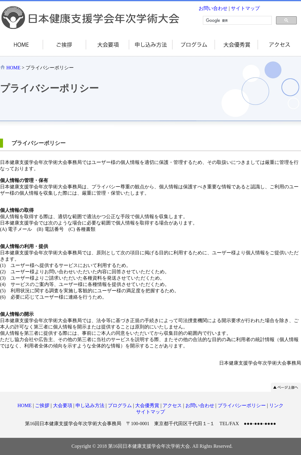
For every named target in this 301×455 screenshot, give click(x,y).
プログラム (120, 405)
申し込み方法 (90, 405)
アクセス (172, 405)
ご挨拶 (42, 405)
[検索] (237, 20)
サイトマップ (245, 8)
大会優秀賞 (147, 405)
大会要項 (62, 405)
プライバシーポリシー (242, 405)
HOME (13, 67)
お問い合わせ (213, 8)
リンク (276, 405)
